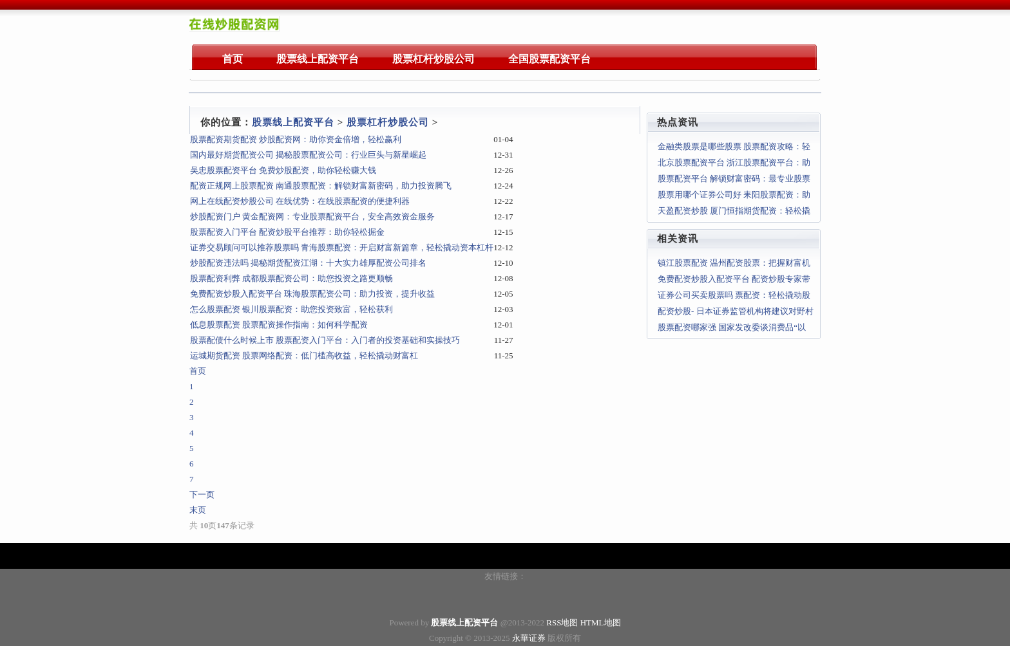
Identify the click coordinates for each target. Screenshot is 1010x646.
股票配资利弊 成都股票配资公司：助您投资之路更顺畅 (291, 278)
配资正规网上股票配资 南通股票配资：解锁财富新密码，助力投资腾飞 (321, 185)
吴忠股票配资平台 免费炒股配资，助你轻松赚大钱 (283, 170)
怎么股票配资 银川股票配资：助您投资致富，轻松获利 (291, 309)
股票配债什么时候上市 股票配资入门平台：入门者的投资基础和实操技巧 (325, 340)
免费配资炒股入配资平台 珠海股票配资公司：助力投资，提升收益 (312, 294)
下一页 (201, 494)
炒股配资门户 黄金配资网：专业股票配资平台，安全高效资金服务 (312, 216)
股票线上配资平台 (293, 122)
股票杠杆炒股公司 (388, 122)
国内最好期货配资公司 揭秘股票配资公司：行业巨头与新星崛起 (308, 155)
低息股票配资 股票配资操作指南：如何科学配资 (279, 324)
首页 (197, 371)
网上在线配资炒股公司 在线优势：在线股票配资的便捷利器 (300, 201)
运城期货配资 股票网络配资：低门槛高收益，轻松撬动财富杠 (304, 355)
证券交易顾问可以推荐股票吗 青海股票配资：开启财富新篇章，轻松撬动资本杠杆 (341, 247)
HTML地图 (600, 622)
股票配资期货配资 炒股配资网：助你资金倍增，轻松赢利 (295, 139)
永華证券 (529, 638)
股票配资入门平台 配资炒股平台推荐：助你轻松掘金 (287, 232)
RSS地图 (562, 622)
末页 (197, 510)
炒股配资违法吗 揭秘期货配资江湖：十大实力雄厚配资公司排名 (308, 263)
